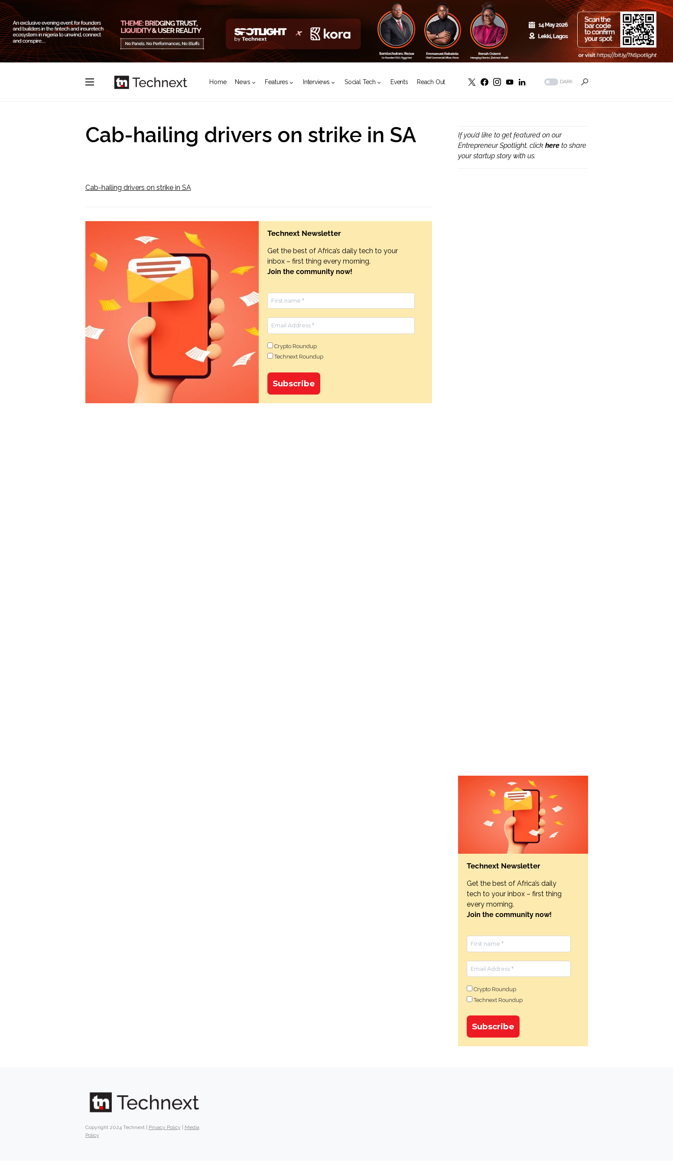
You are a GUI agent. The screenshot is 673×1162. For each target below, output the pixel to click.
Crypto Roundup (292, 346)
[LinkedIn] (522, 82)
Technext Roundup (295, 356)
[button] (89, 81)
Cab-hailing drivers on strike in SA (138, 187)
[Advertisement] (523, 323)
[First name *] (341, 301)
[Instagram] (497, 82)
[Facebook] (484, 82)
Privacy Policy (165, 1129)
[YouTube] (510, 82)
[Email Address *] (341, 325)
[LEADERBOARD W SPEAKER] (336, 30)
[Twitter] (472, 82)
